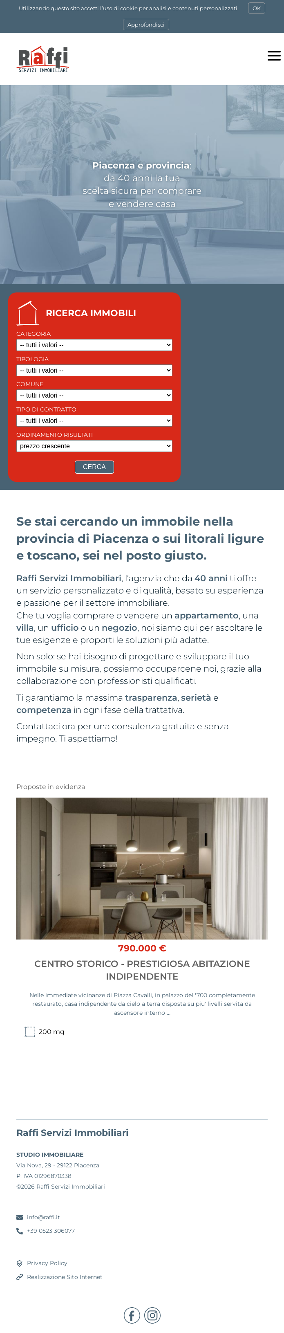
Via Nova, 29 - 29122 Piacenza (57, 1165)
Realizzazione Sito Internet (65, 1277)
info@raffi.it (43, 1217)
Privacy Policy (47, 1263)
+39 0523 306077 (51, 1230)
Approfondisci (146, 24)
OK (257, 8)
